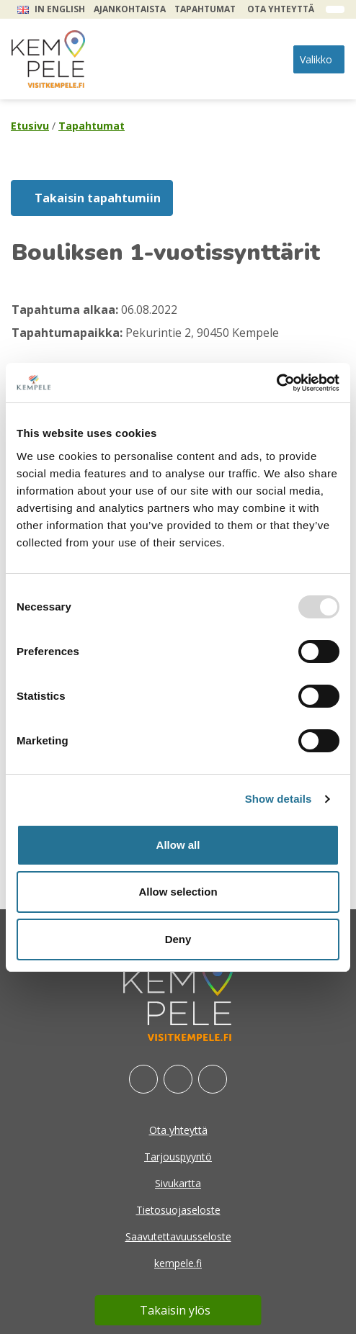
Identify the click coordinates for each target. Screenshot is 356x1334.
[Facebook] (143, 1079)
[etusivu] (48, 59)
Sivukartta (178, 1183)
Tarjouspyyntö (178, 1156)
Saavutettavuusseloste (178, 1236)
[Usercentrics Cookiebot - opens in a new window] (276, 383)
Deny (178, 939)
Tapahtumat (205, 9)
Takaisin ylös (175, 1310)
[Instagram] (178, 1079)
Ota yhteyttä (280, 9)
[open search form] (335, 9)
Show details (278, 799)
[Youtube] (212, 1079)
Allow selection (177, 891)
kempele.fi (178, 1263)
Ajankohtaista (130, 9)
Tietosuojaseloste (178, 1210)
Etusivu (30, 125)
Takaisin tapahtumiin (98, 198)
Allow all (178, 845)
